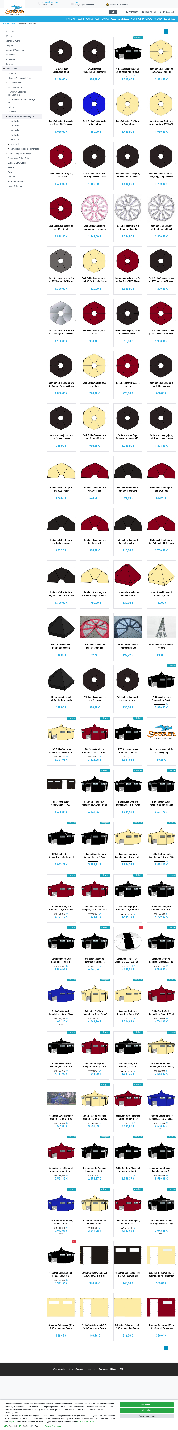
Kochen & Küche (93, 19)
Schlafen (158, 19)
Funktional (39, 1426)
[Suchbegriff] (72, 12)
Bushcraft (71, 19)
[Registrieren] (149, 12)
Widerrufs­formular (76, 1369)
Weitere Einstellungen (53, 1426)
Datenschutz (123, 5)
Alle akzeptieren (147, 1404)
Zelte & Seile (169, 19)
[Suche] (113, 12)
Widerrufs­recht (59, 1369)
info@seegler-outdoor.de (84, 5)
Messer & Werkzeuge (119, 19)
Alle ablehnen (147, 1410)
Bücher (81, 19)
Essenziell (13, 1426)
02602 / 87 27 (47, 5)
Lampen (105, 19)
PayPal (25, 1426)
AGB (121, 1369)
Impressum (114, 5)
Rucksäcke (147, 19)
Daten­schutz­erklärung (107, 1369)
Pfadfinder (136, 19)
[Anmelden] (132, 12)
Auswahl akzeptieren (147, 1416)
